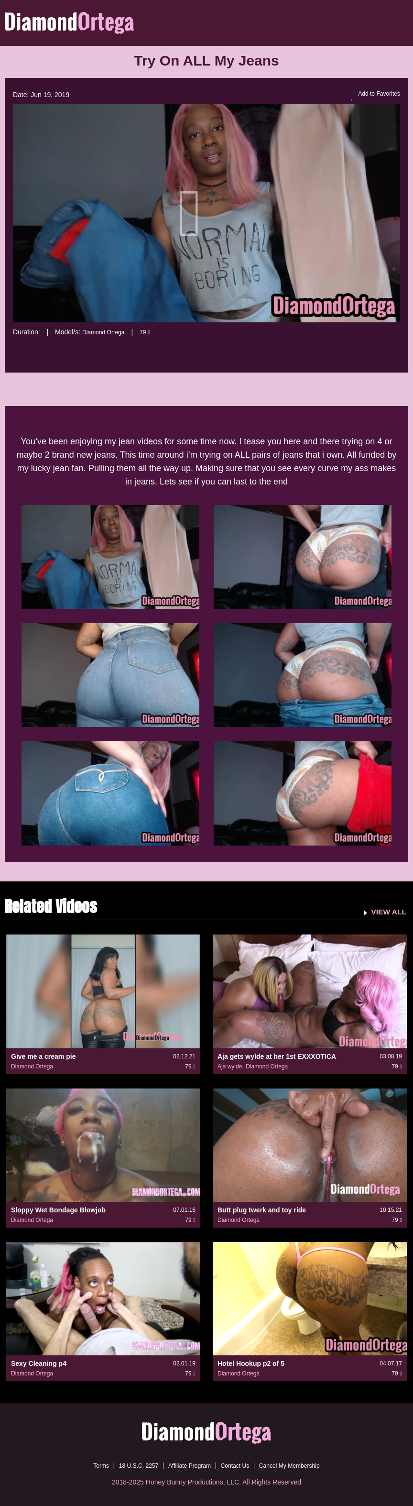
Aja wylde (229, 1066)
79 (152, 332)
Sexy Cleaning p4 (38, 1363)
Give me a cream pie (43, 1056)
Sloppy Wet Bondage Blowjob (58, 1209)
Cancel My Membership (300, 1465)
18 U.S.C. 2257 (129, 1465)
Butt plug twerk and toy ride (261, 1209)
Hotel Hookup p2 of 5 (250, 1363)
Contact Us (238, 1465)
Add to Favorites (372, 95)
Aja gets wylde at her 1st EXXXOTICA (276, 1056)
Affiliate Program (186, 1465)
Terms (86, 1465)
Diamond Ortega (106, 332)
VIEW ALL (386, 911)
